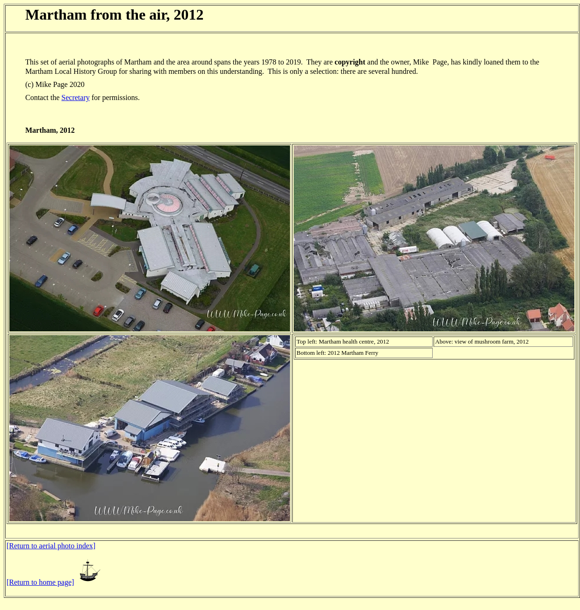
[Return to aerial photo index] (51, 546)
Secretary (75, 97)
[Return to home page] (40, 582)
